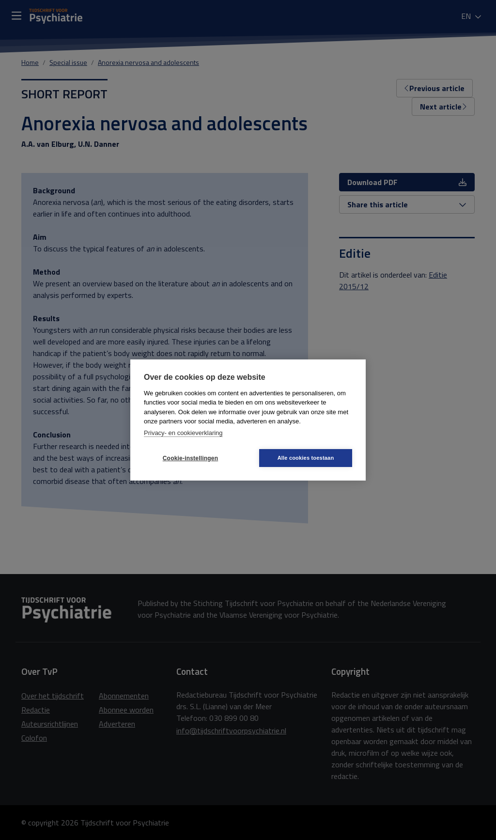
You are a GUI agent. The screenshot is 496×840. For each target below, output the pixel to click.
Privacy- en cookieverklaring (183, 432)
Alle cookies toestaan (306, 458)
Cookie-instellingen (190, 458)
